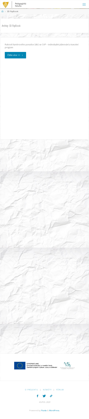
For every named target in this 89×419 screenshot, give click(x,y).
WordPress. (54, 410)
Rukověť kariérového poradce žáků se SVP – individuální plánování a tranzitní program (41, 46)
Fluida (44, 410)
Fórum (60, 390)
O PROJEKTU (31, 390)
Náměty (47, 390)
